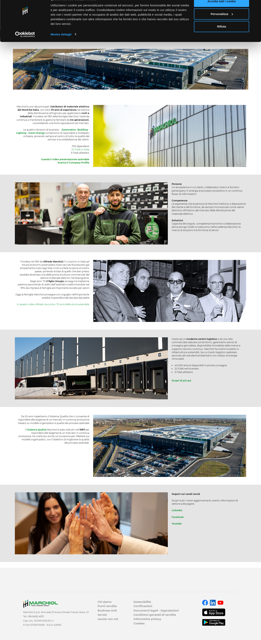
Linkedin (177, 510)
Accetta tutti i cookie (222, 10)
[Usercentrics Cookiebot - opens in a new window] (25, 43)
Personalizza (222, 22)
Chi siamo (104, 602)
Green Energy (36, 133)
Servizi (102, 615)
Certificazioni (142, 606)
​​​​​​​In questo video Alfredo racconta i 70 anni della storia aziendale (53, 304)
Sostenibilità (142, 602)
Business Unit (107, 610)
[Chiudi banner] (255, 6)
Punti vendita (107, 606)
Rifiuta (221, 35)
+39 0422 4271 (35, 616)
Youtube (177, 523)
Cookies (138, 623)
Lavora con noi (108, 619)
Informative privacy (147, 619)
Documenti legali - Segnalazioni (156, 610)
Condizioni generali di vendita (154, 615)
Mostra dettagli (61, 43)
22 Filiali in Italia (80, 149)
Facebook (178, 517)
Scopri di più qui (181, 380)
